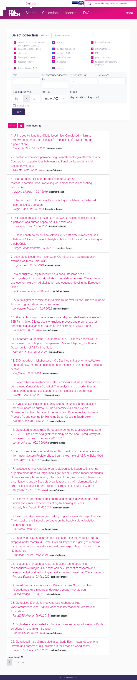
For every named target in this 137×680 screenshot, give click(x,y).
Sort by (46, 91)
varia (59, 68)
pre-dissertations (103, 57)
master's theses (64, 57)
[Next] (18, 662)
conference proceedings (29, 49)
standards (61, 62)
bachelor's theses (103, 42)
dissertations (24, 53)
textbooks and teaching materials (106, 63)
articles (60, 42)
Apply (18, 111)
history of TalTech (65, 53)
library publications (27, 57)
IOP (97, 53)
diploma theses (102, 49)
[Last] (23, 662)
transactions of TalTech (29, 68)
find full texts (23, 106)
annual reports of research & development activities (31, 44)
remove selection (62, 35)
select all (45, 35)
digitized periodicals (66, 49)
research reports (26, 62)
